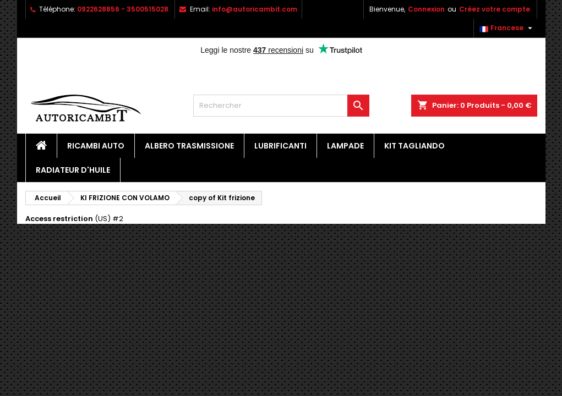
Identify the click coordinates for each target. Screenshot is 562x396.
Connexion (426, 9)
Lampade (345, 145)
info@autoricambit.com (254, 9)
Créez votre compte (494, 9)
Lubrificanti (280, 145)
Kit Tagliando (414, 145)
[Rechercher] (281, 106)
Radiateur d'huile (73, 169)
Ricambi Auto (95, 145)
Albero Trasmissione (189, 145)
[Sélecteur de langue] (507, 28)
